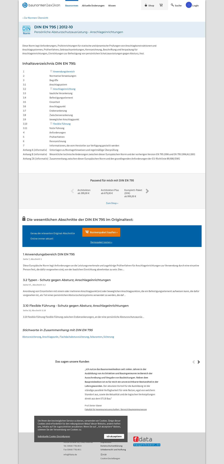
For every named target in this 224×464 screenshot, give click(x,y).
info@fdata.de (70, 454)
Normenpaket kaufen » (101, 232)
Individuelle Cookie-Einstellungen (54, 436)
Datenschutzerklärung (111, 445)
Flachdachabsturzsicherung (74, 336)
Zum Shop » (112, 203)
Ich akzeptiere (114, 436)
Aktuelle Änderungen (93, 5)
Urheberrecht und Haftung (113, 449)
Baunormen (71, 5)
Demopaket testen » (101, 242)
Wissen (112, 5)
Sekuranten (96, 336)
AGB (105, 454)
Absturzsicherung (31, 336)
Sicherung (108, 336)
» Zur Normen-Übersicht (35, 17)
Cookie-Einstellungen (110, 458)
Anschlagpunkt (50, 336)
